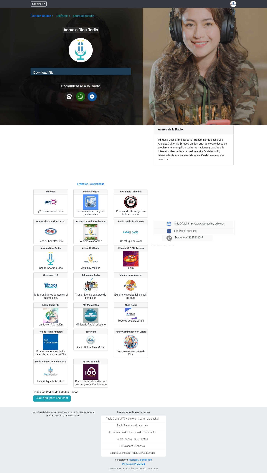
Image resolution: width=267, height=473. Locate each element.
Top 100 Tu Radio (90, 361)
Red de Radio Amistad (51, 331)
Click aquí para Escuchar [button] (52, 398)
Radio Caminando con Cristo (131, 331)
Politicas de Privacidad (133, 464)
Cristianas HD (50, 275)
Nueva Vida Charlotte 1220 (50, 221)
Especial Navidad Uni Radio (91, 221)
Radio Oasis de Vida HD (131, 221)
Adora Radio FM (50, 305)
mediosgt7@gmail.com (140, 460)
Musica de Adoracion (130, 275)
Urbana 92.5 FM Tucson (131, 248)
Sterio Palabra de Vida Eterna (51, 361)
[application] (81, 71)
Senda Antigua (91, 191)
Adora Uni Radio (90, 248)
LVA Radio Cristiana (130, 191)
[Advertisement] (90, 152)
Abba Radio (131, 305)
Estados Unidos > (42, 16)
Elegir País (37, 4)
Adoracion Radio (91, 275)
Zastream (91, 331)
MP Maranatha (91, 305)
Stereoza (50, 191)
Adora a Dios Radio (50, 248)
